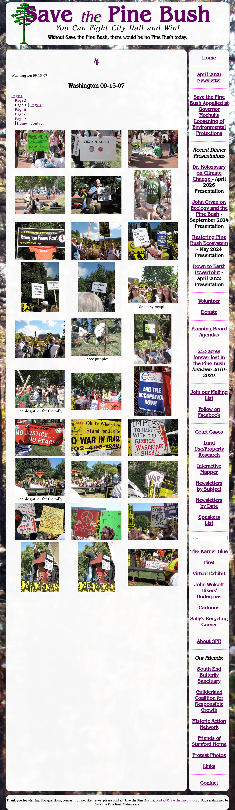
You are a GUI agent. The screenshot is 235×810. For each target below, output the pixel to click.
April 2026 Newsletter (209, 77)
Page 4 (35, 105)
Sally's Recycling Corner (209, 622)
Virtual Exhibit (209, 573)
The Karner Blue (209, 551)
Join (195, 392)
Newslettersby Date (209, 503)
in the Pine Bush (209, 360)
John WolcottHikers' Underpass (209, 590)
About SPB (209, 641)
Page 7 (20, 118)
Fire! (209, 562)
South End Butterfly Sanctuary (209, 675)
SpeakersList (209, 520)
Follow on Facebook (209, 412)
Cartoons (209, 608)
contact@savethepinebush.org (178, 801)
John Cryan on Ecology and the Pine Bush (209, 208)
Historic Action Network (209, 724)
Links (209, 766)
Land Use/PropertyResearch (209, 449)
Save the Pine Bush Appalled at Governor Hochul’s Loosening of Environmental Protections (209, 115)
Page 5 (20, 109)
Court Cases (209, 432)
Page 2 (20, 100)
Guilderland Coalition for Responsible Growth (209, 701)
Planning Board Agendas (209, 332)
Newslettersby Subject (209, 486)
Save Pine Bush (118, 14)
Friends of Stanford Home (209, 741)
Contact (37, 123)
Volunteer (209, 301)
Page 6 (20, 114)
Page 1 (16, 96)
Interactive (209, 466)
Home (22, 123)
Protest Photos (209, 755)
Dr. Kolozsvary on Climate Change (209, 173)
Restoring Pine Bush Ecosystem (209, 240)
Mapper (209, 472)
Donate (209, 312)
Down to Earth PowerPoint (209, 269)
